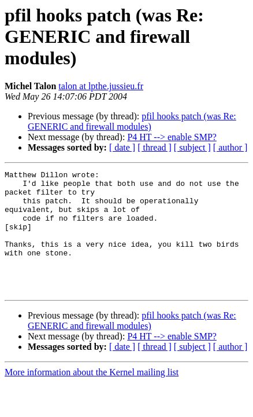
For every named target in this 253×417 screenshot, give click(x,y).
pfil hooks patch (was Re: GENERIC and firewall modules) (132, 121)
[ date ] (122, 147)
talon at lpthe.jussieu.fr (100, 86)
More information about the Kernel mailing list (91, 396)
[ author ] (230, 147)
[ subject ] (192, 147)
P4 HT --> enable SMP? (172, 137)
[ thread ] (154, 147)
